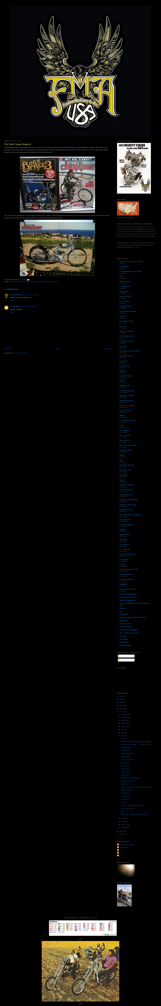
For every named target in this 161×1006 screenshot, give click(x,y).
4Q (121, 611)
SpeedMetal (123, 539)
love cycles (123, 346)
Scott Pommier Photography (129, 630)
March (123, 821)
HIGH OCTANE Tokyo (127, 465)
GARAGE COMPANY (127, 485)
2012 (121, 708)
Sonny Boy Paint (125, 519)
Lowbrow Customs (126, 627)
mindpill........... (124, 529)
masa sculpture (124, 440)
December (124, 714)
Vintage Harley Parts (126, 495)
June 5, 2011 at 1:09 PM (29, 306)
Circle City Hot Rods (126, 579)
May (122, 735)
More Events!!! (125, 762)
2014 (121, 702)
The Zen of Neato (125, 410)
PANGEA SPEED (125, 296)
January (123, 827)
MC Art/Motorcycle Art (127, 336)
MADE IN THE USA (127, 790)
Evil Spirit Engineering (127, 391)
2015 (121, 699)
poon (119, 855)
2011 (121, 711)
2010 (121, 831)
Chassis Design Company (128, 311)
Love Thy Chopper (126, 376)
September (124, 723)
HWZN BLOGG (125, 281)
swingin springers (126, 747)
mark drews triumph (29, 281)
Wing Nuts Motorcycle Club (129, 569)
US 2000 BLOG (125, 286)
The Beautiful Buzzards (127, 589)
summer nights (125, 756)
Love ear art (124, 361)
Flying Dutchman (125, 645)
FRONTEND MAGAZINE (128, 445)
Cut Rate (122, 564)
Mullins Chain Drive (126, 400)
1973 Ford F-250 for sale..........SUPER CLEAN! (136, 744)
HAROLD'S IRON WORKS (129, 500)
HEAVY (122, 381)
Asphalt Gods (125, 769)
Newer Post (7, 349)
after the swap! (125, 750)
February (124, 824)
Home (58, 349)
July (122, 729)
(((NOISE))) (123, 475)
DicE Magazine (125, 430)
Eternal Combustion (126, 525)
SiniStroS (123, 371)
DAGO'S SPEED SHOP (127, 554)
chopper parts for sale (127, 781)
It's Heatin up (125, 799)
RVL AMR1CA (125, 544)
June (122, 732)
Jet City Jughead (123, 847)
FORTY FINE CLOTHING (126, 844)
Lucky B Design (125, 366)
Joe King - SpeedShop (127, 331)
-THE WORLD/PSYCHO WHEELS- (132, 261)
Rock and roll (125, 784)
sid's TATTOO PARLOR (128, 597)
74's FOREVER (125, 549)
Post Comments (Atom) (20, 353)
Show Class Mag (125, 435)
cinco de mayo (125, 796)
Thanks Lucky (125, 772)
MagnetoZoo (124, 291)
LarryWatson (124, 642)
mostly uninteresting (126, 510)
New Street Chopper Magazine (17, 144)
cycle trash (123, 636)
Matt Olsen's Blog (125, 450)
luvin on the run (126, 775)
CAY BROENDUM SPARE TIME (131, 271)
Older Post (107, 349)
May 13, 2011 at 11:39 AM (30, 295)
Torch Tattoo (124, 639)
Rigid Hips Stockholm (127, 395)
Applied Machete (125, 534)
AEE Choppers (124, 266)
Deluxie (122, 455)
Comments (122, 660)
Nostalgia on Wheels (126, 306)
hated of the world (125, 470)
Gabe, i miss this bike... (128, 808)
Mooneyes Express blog (127, 600)
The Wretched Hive (126, 574)
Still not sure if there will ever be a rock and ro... (136, 814)
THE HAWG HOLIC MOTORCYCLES (133, 617)
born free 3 (15, 281)
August (123, 726)
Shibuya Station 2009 (127, 753)
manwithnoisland (15, 295)
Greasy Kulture (125, 301)
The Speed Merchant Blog (128, 594)
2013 (121, 705)
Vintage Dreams (125, 385)
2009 (121, 834)
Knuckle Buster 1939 (126, 321)
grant (119, 853)
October (123, 720)
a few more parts (126, 793)
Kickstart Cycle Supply (127, 405)
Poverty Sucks (124, 614)
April (123, 818)
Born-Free (123, 316)
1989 (122, 811)
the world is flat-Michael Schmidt (130, 515)
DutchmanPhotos (15, 306)
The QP (120, 850)
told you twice (125, 766)
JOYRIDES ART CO (126, 356)
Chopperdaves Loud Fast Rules (130, 351)
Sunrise (122, 480)
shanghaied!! (124, 584)
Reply (12, 300)
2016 (121, 696)
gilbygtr (122, 415)
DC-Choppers (124, 559)
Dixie (121, 460)
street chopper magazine (48, 281)
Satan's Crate (124, 621)
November (124, 717)
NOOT (122, 276)
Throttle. (122, 608)
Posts (120, 656)
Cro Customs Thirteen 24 (128, 420)
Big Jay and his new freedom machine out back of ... (137, 787)
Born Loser (123, 326)
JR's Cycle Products (126, 490)
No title (123, 738)
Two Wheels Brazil (127, 759)
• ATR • (122, 425)
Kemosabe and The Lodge (128, 505)
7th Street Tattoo (125, 624)
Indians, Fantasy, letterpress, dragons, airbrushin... (136, 741)
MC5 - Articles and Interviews (129, 633)
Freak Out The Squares (127, 341)
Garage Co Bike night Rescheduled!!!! (132, 805)
